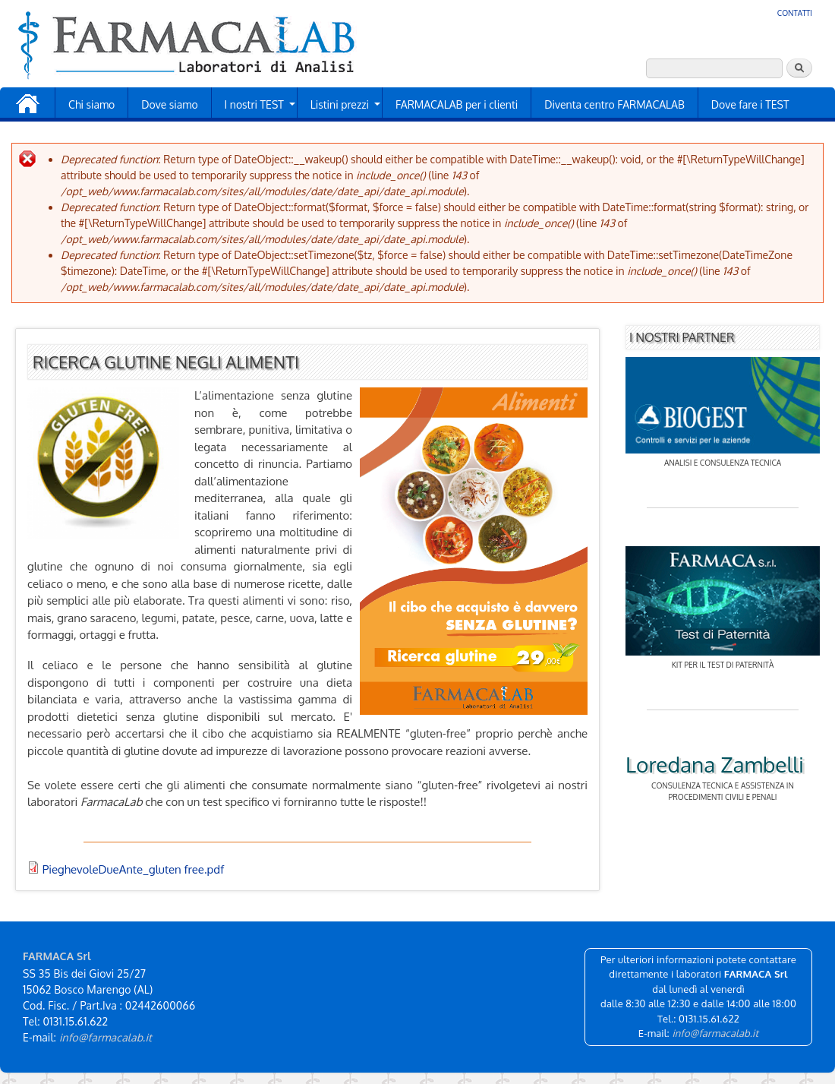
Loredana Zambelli (714, 764)
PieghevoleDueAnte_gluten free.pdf (133, 869)
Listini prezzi (339, 104)
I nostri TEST (254, 104)
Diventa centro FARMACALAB (614, 104)
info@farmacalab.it (105, 1037)
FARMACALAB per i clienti (456, 104)
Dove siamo (169, 104)
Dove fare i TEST (750, 104)
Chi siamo (91, 104)
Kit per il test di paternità (723, 664)
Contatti (794, 12)
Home (27, 104)
